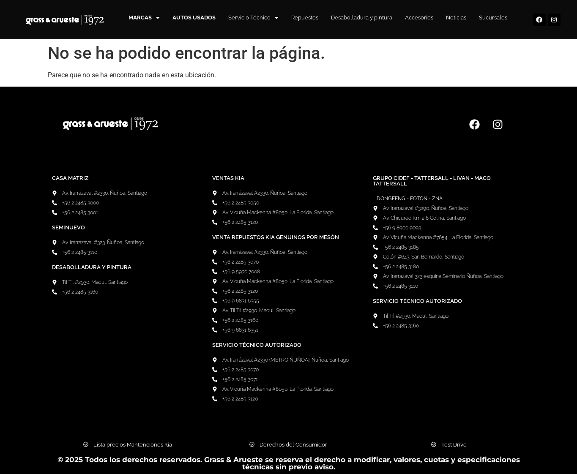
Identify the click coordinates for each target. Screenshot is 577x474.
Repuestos (304, 17)
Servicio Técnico (253, 17)
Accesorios (419, 17)
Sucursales (493, 17)
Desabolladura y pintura (361, 17)
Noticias (456, 17)
